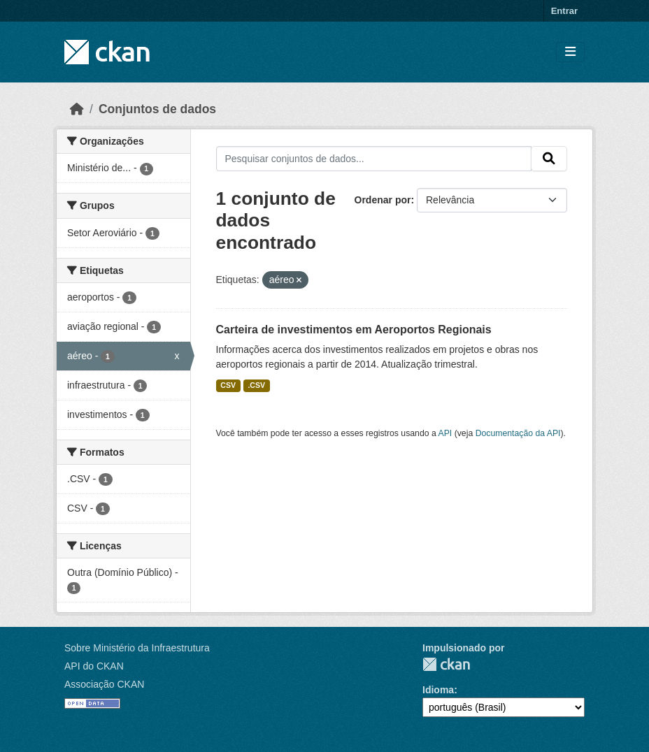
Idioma (438, 689)
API (445, 433)
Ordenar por (383, 199)
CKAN (446, 664)
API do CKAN (94, 666)
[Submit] (549, 158)
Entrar (564, 11)
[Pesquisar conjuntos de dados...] (374, 158)
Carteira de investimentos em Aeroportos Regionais (354, 329)
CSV (228, 385)
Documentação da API (518, 433)
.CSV (256, 385)
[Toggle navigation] (570, 52)
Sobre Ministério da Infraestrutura (137, 647)
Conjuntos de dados (157, 109)
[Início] (77, 109)
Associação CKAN (104, 684)
